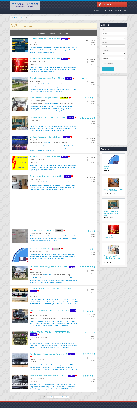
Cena (59, 33)
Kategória (52, 33)
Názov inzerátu (42, 33)
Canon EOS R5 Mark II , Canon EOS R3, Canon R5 (49, 310)
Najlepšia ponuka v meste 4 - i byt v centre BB (113, 190)
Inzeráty (108, 11)
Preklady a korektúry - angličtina (42, 230)
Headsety (33, 42)
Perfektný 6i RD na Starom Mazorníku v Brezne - (48, 117)
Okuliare (32, 159)
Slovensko (43, 294)
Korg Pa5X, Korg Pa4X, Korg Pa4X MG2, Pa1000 (48, 376)
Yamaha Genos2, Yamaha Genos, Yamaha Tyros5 (48, 354)
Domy (32, 120)
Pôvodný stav (47, 275)
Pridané (66, 33)
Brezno (38, 81)
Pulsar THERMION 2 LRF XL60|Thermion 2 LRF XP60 (50, 289)
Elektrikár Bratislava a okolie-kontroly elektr (46, 137)
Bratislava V (42, 42)
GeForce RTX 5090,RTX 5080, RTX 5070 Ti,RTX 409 (50, 332)
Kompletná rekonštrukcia (50, 103)
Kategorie (98, 11)
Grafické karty (34, 337)
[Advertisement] (53, 210)
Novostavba (46, 142)
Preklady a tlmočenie (36, 233)
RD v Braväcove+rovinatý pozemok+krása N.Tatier (48, 267)
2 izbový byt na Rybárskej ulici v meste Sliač (46, 176)
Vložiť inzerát (107, 4)
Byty (31, 81)
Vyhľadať (104, 30)
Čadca (48, 233)
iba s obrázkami (108, 63)
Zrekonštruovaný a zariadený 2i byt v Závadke (47, 78)
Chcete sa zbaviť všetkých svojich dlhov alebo (112, 258)
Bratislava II (41, 159)
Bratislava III (43, 61)
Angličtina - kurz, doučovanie (40, 248)
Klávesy (32, 359)
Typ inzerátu (105, 50)
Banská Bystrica (40, 101)
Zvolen (38, 179)
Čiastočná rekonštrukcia (50, 84)
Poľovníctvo (33, 294)
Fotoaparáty (33, 315)
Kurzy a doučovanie (36, 251)
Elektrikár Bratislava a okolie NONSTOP (45, 39)
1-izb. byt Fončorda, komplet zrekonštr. (44, 98)
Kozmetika (33, 61)
